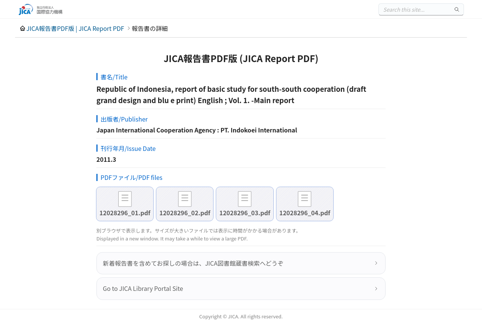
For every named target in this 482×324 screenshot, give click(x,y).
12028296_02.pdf (184, 212)
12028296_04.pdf (304, 212)
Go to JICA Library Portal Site (143, 288)
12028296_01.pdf (124, 212)
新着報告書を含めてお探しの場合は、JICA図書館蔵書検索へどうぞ (193, 263)
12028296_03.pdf (244, 212)
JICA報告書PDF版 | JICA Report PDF (75, 28)
